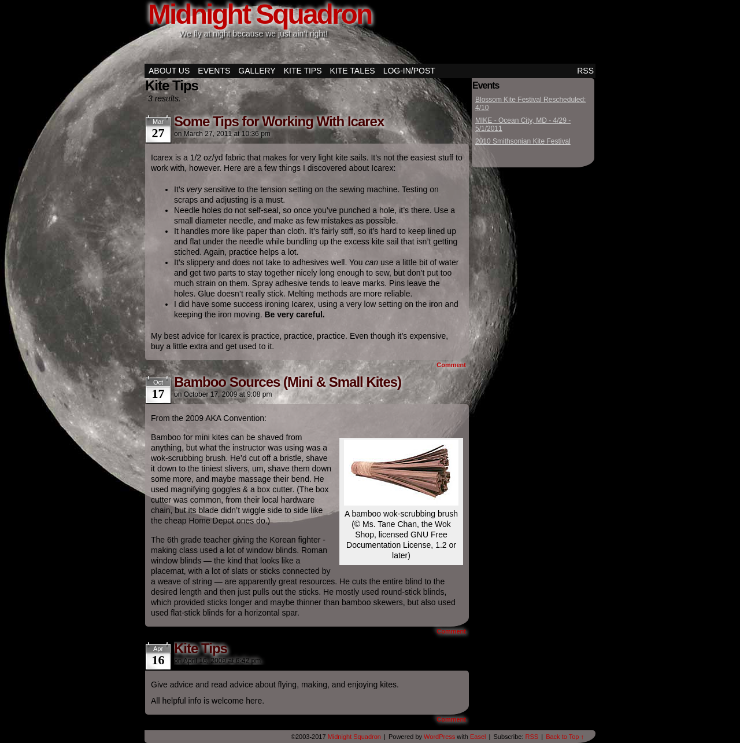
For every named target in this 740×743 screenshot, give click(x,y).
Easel (478, 736)
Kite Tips (303, 70)
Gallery (256, 70)
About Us (169, 70)
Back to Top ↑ (565, 736)
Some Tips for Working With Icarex (279, 121)
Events (214, 70)
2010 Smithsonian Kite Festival (523, 141)
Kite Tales (352, 70)
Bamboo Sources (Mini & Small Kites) (287, 382)
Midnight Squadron (354, 736)
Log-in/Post (409, 70)
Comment (451, 364)
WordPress (439, 736)
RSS (585, 70)
